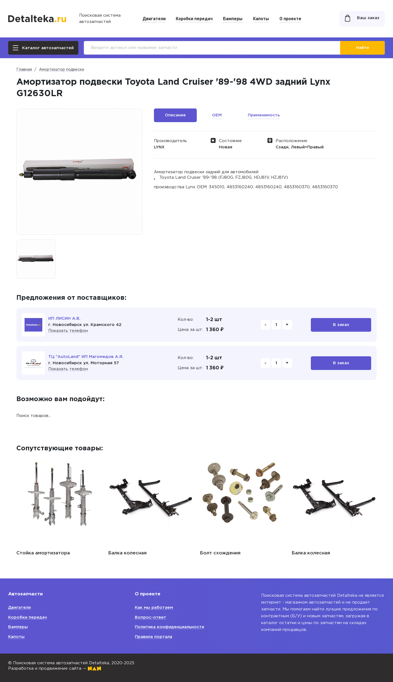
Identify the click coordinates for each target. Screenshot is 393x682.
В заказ (341, 325)
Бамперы (233, 18)
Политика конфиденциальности (169, 627)
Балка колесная (127, 553)
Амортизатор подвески (61, 69)
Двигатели (154, 18)
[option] (36, 259)
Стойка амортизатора (43, 553)
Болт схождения (220, 553)
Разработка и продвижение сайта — (54, 668)
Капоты (261, 18)
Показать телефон (68, 331)
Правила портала (153, 637)
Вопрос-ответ (150, 617)
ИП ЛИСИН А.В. (64, 318)
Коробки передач (194, 18)
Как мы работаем (154, 607)
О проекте (290, 18)
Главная (24, 69)
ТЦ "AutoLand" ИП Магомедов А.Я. (85, 356)
